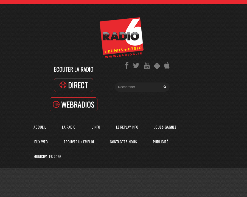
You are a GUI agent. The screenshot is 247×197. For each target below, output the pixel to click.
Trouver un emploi (79, 141)
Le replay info (127, 127)
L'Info (95, 127)
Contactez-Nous (123, 141)
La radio (68, 127)
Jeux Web (40, 141)
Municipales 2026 (47, 156)
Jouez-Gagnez (165, 127)
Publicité (160, 141)
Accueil (39, 127)
